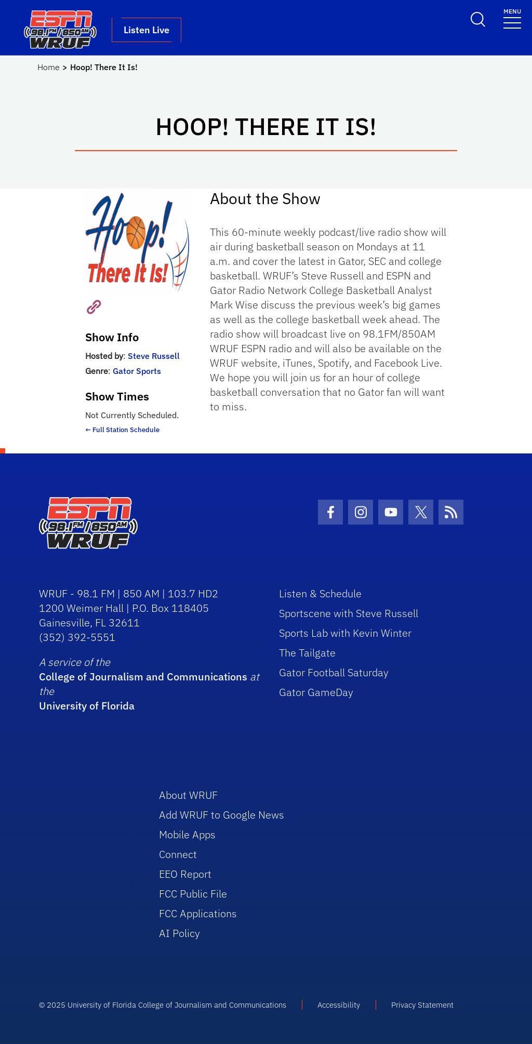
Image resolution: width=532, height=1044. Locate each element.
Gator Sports (137, 371)
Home (48, 67)
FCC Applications (198, 913)
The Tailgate (307, 653)
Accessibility (338, 1005)
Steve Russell (154, 356)
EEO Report (185, 874)
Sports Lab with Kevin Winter (345, 633)
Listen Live (146, 30)
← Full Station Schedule (122, 429)
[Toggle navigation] (512, 18)
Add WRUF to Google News (221, 815)
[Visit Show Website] (90, 306)
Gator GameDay (316, 692)
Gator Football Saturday (334, 672)
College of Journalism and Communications (143, 677)
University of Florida (87, 706)
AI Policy (179, 933)
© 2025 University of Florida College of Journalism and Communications (162, 1005)
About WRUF (188, 795)
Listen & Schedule (320, 593)
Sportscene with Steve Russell (348, 613)
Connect (178, 854)
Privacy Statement (422, 1005)
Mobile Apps (187, 834)
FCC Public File (193, 894)
